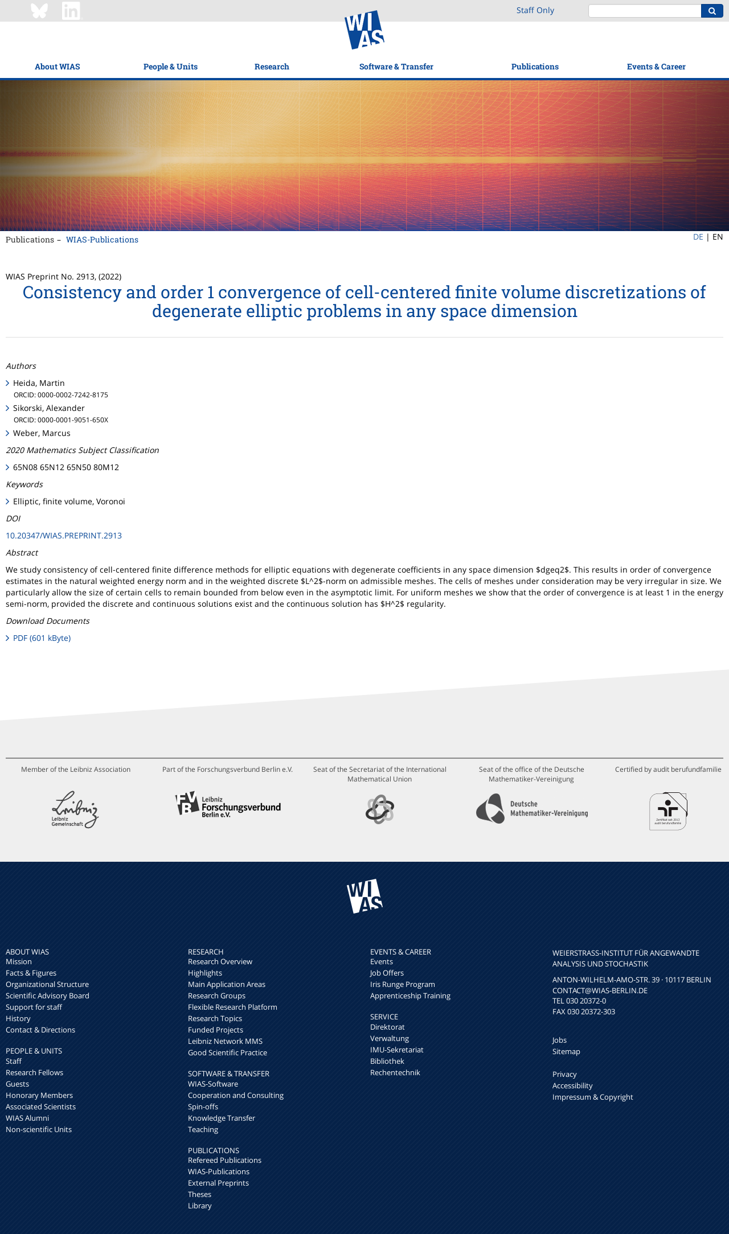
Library (200, 1205)
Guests (17, 1084)
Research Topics (215, 1018)
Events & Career (656, 66)
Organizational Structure (47, 984)
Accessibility (572, 1085)
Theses (199, 1194)
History (18, 1018)
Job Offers (387, 973)
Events (381, 961)
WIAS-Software (213, 1084)
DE (698, 236)
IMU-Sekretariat (397, 1049)
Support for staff (34, 1007)
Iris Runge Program (402, 984)
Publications (535, 66)
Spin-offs (203, 1106)
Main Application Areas (226, 984)
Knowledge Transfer (221, 1118)
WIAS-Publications (102, 239)
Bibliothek (387, 1061)
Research (272, 66)
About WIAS (57, 66)
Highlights (205, 973)
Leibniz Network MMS (225, 1041)
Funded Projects (215, 1030)
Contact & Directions (40, 1030)
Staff (14, 1061)
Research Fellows (34, 1072)
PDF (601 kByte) (42, 637)
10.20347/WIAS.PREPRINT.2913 (64, 535)
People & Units (171, 66)
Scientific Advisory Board (47, 995)
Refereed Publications (224, 1160)
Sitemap (566, 1051)
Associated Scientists (41, 1106)
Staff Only (535, 10)
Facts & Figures (31, 973)
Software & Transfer (396, 66)
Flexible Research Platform (232, 1007)
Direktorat (387, 1027)
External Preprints (218, 1183)
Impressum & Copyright (592, 1097)
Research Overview (220, 961)
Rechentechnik (395, 1072)
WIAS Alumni (27, 1118)
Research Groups (216, 995)
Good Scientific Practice (227, 1052)
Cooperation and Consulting (236, 1095)
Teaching (203, 1129)
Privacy (564, 1074)
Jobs (559, 1040)
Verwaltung (389, 1038)
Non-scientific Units (39, 1129)
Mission (19, 961)
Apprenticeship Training (410, 995)
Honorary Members (39, 1095)
